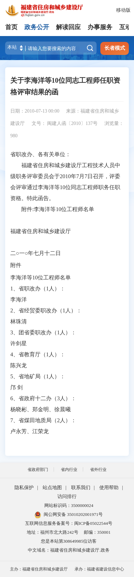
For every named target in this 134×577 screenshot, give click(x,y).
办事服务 (100, 27)
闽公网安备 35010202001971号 (69, 514)
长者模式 (114, 48)
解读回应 (68, 27)
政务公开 (36, 27)
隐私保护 (24, 487)
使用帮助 (109, 487)
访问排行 (67, 496)
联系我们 (80, 487)
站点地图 (52, 487)
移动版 (123, 10)
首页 (11, 27)
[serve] (48, 10)
